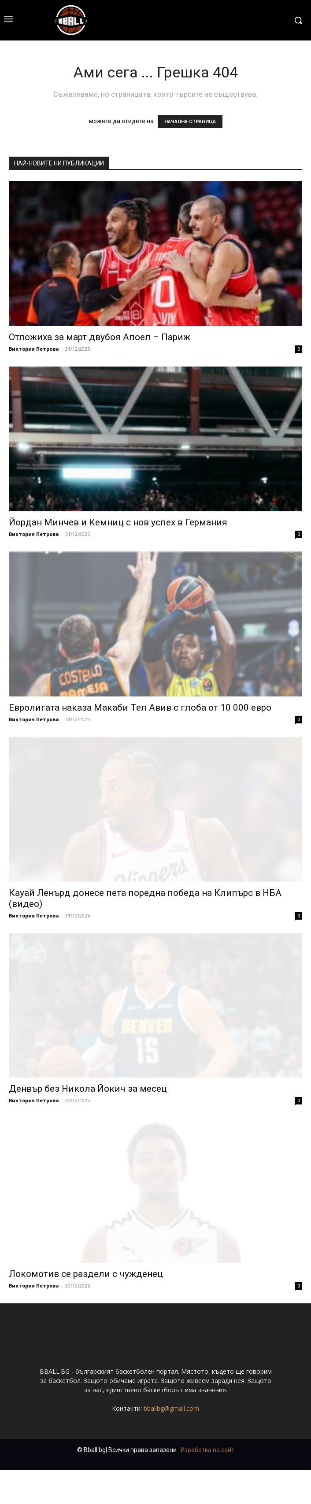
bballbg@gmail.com (171, 1442)
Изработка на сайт (207, 1483)
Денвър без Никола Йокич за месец (88, 1088)
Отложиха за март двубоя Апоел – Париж (99, 337)
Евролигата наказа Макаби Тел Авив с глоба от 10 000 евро (140, 707)
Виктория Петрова (34, 348)
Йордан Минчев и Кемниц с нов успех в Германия (118, 522)
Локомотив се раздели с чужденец (86, 1274)
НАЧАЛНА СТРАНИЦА (190, 122)
